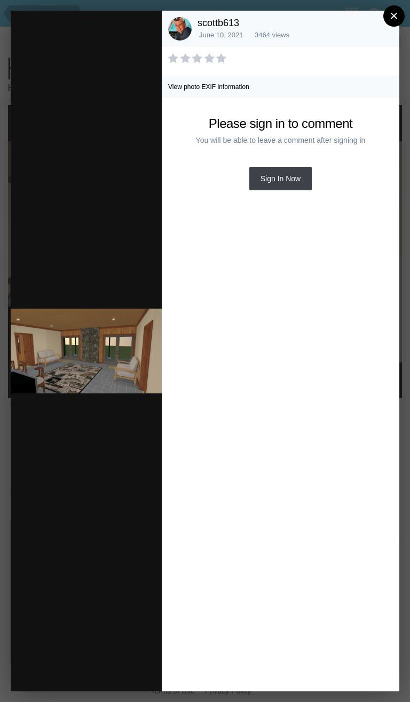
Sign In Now (281, 178)
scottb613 (218, 23)
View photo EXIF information (208, 87)
